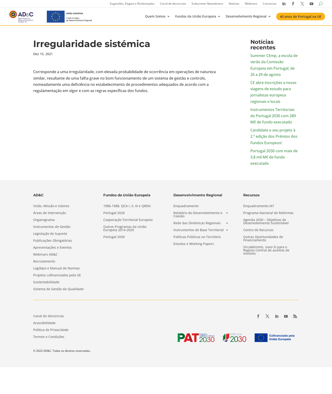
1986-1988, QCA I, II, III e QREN (127, 206)
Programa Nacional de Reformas (268, 213)
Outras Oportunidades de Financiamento (263, 238)
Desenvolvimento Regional (246, 16)
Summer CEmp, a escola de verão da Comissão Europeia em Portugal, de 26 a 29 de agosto (274, 65)
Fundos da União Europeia (195, 16)
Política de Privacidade (50, 330)
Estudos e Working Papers (193, 244)
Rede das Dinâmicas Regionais (197, 223)
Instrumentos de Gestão (51, 227)
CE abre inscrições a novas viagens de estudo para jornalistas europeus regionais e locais (273, 92)
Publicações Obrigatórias (52, 241)
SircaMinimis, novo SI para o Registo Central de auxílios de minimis (266, 250)
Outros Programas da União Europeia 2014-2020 (124, 228)
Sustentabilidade (46, 282)
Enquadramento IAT (258, 206)
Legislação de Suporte (50, 234)
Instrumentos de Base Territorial (198, 230)
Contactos (269, 4)
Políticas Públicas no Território (197, 237)
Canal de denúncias (173, 4)
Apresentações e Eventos (52, 248)
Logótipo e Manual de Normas (56, 268)
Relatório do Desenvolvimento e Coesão (197, 214)
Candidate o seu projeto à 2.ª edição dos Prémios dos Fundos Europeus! (273, 136)
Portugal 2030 (114, 237)
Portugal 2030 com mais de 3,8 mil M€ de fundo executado (274, 157)
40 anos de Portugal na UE (300, 16)
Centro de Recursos (258, 230)
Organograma (44, 220)
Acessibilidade (44, 323)
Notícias (234, 4)
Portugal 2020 (114, 213)
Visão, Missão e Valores (51, 206)
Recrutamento (44, 261)
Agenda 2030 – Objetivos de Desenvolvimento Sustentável (266, 221)
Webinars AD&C (45, 255)
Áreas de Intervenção (49, 213)
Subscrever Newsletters (207, 4)
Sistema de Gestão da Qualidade (58, 289)
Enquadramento (186, 206)
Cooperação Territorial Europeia (128, 220)
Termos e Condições (48, 337)
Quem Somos (155, 16)
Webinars (251, 4)
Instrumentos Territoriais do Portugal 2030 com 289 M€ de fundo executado (273, 116)
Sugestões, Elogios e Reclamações (132, 4)
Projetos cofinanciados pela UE (57, 275)
